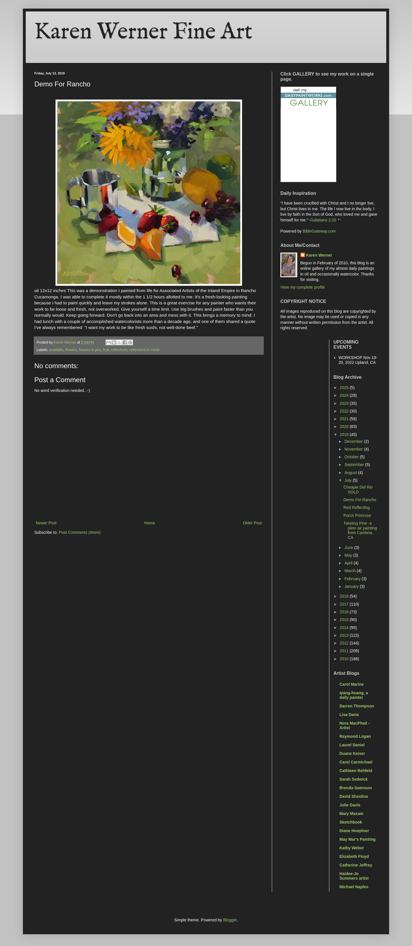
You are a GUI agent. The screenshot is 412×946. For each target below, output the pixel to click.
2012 (345, 643)
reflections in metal (144, 350)
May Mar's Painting (358, 839)
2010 (345, 659)
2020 (345, 426)
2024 (345, 395)
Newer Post (46, 523)
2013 (345, 635)
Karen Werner (319, 255)
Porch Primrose (357, 515)
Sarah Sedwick (354, 779)
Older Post (252, 523)
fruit (106, 350)
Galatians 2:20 (323, 220)
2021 (345, 419)
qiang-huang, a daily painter (354, 695)
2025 (345, 387)
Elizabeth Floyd (354, 856)
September (354, 464)
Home (149, 523)
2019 (345, 434)
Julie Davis (350, 805)
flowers (71, 350)
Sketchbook (351, 822)
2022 (345, 411)
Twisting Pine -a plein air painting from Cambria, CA (360, 530)
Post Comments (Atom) (79, 532)
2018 (345, 596)
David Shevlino (354, 796)
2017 (345, 604)
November (354, 449)
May (348, 555)
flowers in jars (90, 350)
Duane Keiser (352, 753)
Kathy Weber (352, 848)
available (56, 350)
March (350, 570)
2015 (345, 619)
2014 (345, 627)
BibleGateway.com (319, 231)
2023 (345, 403)
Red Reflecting (356, 507)
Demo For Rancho (359, 499)
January (352, 586)
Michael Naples (354, 886)
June (349, 547)
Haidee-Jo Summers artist (354, 875)
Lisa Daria (349, 714)
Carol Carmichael (356, 762)
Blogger (230, 920)
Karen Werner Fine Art (143, 32)
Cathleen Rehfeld (356, 770)
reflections (119, 350)
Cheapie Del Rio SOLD (358, 489)
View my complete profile (302, 287)
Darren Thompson (357, 706)
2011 (345, 650)
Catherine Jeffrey (356, 865)
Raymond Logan (355, 736)
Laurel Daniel (352, 745)
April (349, 563)
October (352, 457)
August (351, 472)
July (348, 480)
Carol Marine (352, 684)
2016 (345, 612)
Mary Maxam (352, 813)
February (353, 578)
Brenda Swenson (356, 788)
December (354, 441)
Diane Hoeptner (354, 830)
